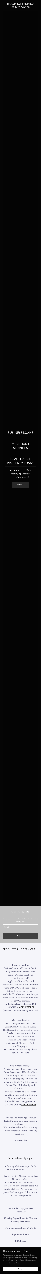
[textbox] (20, 927)
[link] (20, 8)
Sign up (20, 936)
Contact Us (20, 485)
